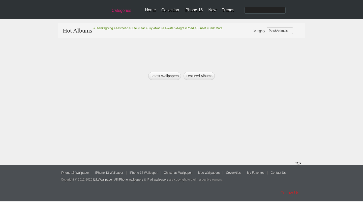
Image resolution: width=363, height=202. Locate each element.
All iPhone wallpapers (128, 179)
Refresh (297, 31)
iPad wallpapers (157, 179)
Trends (228, 10)
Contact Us (278, 173)
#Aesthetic (121, 28)
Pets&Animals (278, 31)
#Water (169, 28)
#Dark (211, 28)
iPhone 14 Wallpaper (144, 173)
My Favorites (255, 173)
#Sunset (200, 28)
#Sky (149, 28)
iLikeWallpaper (103, 179)
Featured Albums (199, 76)
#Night (179, 28)
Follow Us (290, 192)
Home (150, 10)
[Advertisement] (185, 53)
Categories (121, 10)
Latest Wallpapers (164, 76)
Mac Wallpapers (209, 173)
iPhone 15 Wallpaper (75, 173)
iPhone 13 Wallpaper (109, 173)
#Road (189, 28)
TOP (298, 163)
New (212, 10)
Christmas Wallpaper (178, 173)
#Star (141, 28)
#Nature (158, 28)
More (219, 28)
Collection (170, 10)
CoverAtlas (233, 173)
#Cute (133, 28)
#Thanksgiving (103, 28)
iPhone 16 (194, 10)
